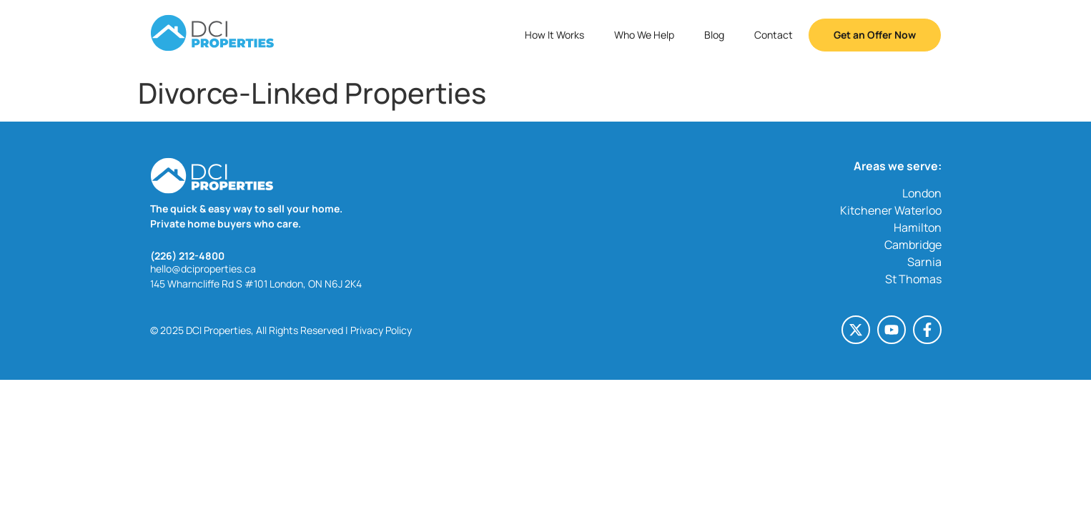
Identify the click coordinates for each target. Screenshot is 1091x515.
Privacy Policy (381, 330)
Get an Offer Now (875, 34)
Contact (773, 34)
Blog (714, 34)
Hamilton (918, 227)
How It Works (554, 34)
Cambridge (913, 244)
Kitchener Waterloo (891, 210)
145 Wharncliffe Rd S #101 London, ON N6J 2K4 (256, 283)
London (922, 193)
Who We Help (644, 34)
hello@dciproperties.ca (203, 268)
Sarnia (924, 262)
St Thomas (913, 279)
